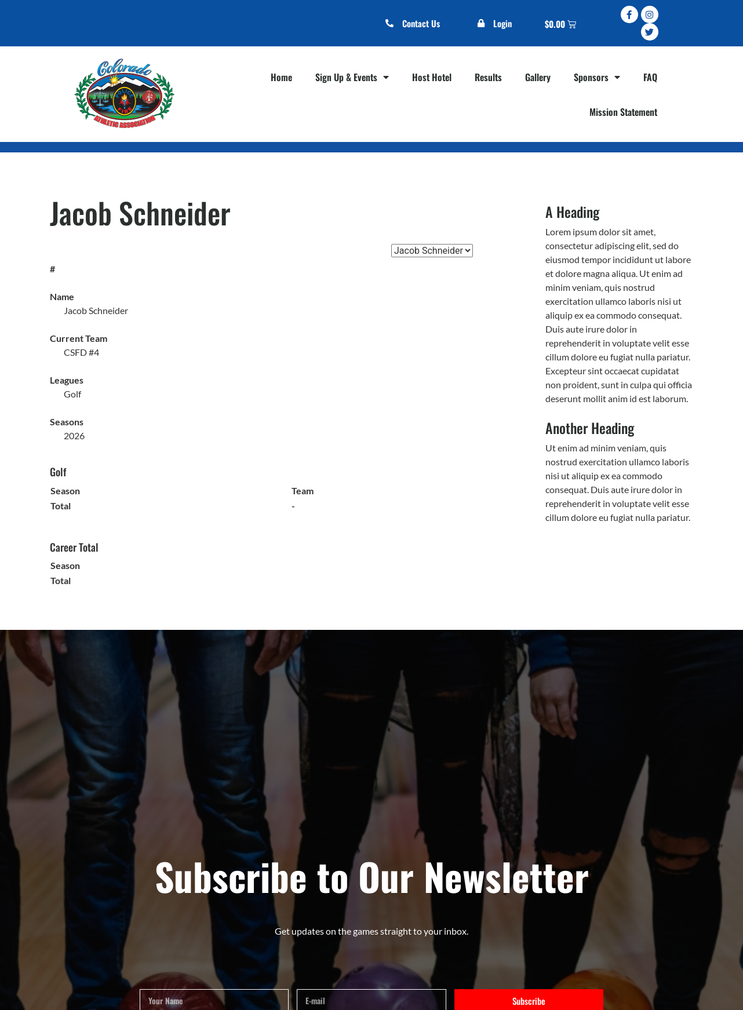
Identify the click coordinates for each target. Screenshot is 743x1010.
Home (281, 77)
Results (488, 77)
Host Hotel (431, 77)
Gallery (538, 77)
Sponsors (597, 77)
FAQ (650, 77)
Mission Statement (623, 112)
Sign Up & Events (352, 77)
